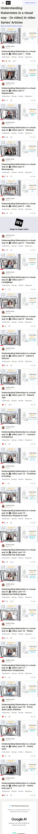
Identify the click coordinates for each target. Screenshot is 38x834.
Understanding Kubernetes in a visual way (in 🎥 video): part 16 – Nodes (19, 629)
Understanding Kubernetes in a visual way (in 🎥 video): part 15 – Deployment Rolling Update (19, 591)
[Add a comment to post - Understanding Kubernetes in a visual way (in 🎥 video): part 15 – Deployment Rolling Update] (5, 601)
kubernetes (6, 57)
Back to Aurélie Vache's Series (11, 26)
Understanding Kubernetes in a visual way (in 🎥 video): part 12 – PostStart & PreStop (19, 473)
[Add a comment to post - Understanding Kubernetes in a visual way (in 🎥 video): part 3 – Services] (5, 137)
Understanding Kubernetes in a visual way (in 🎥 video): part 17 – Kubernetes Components (19, 667)
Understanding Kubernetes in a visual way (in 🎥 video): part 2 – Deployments (19, 90)
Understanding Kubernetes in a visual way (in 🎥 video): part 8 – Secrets (19, 317)
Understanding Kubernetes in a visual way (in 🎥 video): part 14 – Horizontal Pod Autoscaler (19, 552)
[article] (19, 43)
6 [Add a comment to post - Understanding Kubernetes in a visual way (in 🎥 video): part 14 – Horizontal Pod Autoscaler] (12, 562)
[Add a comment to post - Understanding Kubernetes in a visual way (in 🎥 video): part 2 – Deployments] (5, 100)
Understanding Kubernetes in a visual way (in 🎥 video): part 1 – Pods (19, 52)
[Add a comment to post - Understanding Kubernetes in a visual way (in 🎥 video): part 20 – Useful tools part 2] (5, 795)
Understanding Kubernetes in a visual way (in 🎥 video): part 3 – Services (19, 128)
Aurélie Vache (10, 46)
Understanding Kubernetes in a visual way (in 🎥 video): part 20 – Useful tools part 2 (19, 785)
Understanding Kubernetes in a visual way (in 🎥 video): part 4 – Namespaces (19, 166)
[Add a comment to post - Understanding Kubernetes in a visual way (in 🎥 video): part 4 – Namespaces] (5, 176)
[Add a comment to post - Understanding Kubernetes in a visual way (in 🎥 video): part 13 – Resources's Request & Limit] (5, 523)
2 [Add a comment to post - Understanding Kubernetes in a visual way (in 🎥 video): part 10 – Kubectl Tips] (10, 405)
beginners (28, 57)
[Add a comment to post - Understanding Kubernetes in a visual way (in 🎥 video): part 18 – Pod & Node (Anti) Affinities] (4, 717)
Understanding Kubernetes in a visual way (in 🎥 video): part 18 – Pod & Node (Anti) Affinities (19, 707)
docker (20, 57)
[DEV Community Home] (8, 3)
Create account (30, 3)
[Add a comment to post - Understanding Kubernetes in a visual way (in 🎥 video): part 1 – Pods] (6, 61)
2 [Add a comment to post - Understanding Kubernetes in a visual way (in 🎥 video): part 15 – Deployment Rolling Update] (12, 601)
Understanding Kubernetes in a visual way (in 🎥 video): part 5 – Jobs (19, 204)
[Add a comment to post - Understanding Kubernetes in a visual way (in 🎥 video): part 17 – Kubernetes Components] (4, 677)
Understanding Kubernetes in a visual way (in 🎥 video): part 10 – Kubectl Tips (19, 395)
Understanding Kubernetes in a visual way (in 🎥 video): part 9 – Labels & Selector (19, 356)
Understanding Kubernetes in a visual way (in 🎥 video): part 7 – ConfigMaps (19, 279)
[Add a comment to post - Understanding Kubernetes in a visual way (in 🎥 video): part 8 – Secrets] (4, 326)
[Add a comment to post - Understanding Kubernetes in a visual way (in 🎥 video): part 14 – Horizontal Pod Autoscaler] (5, 562)
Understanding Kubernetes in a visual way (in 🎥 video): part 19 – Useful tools (19, 746)
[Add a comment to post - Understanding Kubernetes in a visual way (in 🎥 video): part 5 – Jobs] (5, 213)
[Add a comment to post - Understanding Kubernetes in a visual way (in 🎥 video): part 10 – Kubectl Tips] (4, 405)
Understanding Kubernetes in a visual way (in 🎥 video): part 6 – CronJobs (19, 241)
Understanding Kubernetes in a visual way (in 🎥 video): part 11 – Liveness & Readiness (19, 434)
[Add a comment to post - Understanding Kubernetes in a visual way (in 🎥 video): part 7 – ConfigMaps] (4, 289)
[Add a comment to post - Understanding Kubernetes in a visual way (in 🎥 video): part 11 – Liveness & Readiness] (4, 444)
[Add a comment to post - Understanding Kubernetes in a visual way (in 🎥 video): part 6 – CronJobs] (5, 250)
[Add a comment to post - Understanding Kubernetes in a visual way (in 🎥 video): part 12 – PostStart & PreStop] (4, 483)
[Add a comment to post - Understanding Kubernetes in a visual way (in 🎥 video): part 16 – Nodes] (5, 638)
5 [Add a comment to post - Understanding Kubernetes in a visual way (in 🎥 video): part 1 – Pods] (14, 61)
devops (14, 57)
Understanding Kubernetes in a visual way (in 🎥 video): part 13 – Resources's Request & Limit (19, 513)
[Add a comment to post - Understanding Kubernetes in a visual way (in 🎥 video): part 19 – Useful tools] (4, 756)
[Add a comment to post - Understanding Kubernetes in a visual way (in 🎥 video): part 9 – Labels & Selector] (5, 365)
